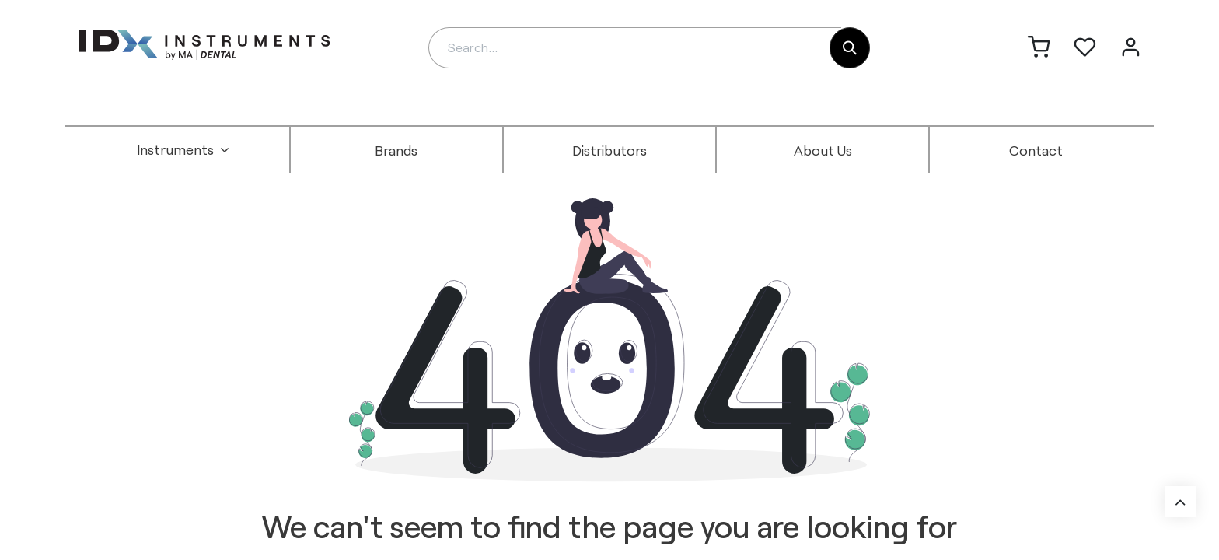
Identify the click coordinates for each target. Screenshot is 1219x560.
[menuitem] (183, 150)
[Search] (850, 47)
